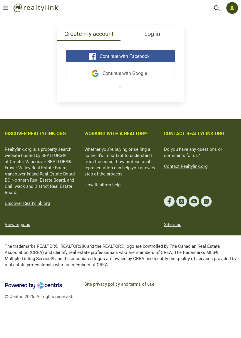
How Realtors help (102, 185)
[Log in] (232, 8)
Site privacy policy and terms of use (119, 284)
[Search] (217, 8)
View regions (17, 224)
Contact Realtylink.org (185, 166)
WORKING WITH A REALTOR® (116, 133)
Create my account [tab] (89, 33)
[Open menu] (5, 8)
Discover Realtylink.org (27, 203)
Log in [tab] (152, 33)
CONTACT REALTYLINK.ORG (194, 133)
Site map (172, 224)
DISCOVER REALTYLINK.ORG (35, 133)
